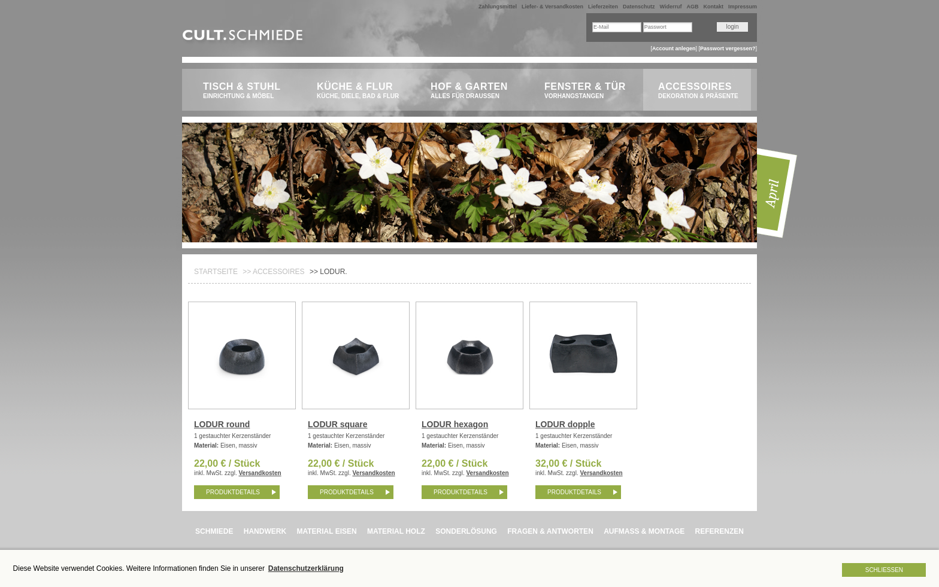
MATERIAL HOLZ (396, 531)
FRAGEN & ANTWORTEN (550, 531)
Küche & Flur (360, 91)
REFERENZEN (719, 531)
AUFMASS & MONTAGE (644, 531)
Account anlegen (674, 48)
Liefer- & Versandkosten (552, 7)
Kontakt (713, 7)
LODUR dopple (565, 424)
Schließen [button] (884, 570)
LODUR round (222, 424)
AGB (692, 7)
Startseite (216, 271)
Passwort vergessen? (728, 48)
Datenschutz (639, 7)
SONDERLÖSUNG (466, 531)
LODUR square (338, 424)
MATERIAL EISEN (326, 531)
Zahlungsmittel (497, 7)
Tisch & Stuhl (246, 91)
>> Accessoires (273, 271)
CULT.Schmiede (244, 37)
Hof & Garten (474, 91)
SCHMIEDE (214, 531)
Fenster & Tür (587, 91)
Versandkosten (259, 473)
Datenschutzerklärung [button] (306, 568)
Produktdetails (233, 492)
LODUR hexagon (455, 424)
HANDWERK (265, 531)
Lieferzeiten (603, 7)
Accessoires (701, 91)
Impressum (742, 7)
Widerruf (671, 7)
